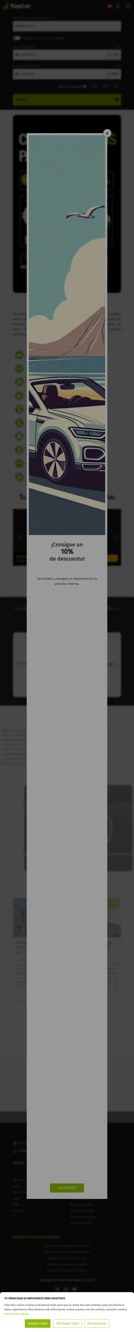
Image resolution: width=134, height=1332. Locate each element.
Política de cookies (16, 1313)
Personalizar (96, 1323)
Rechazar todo (67, 1323)
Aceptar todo (38, 1323)
